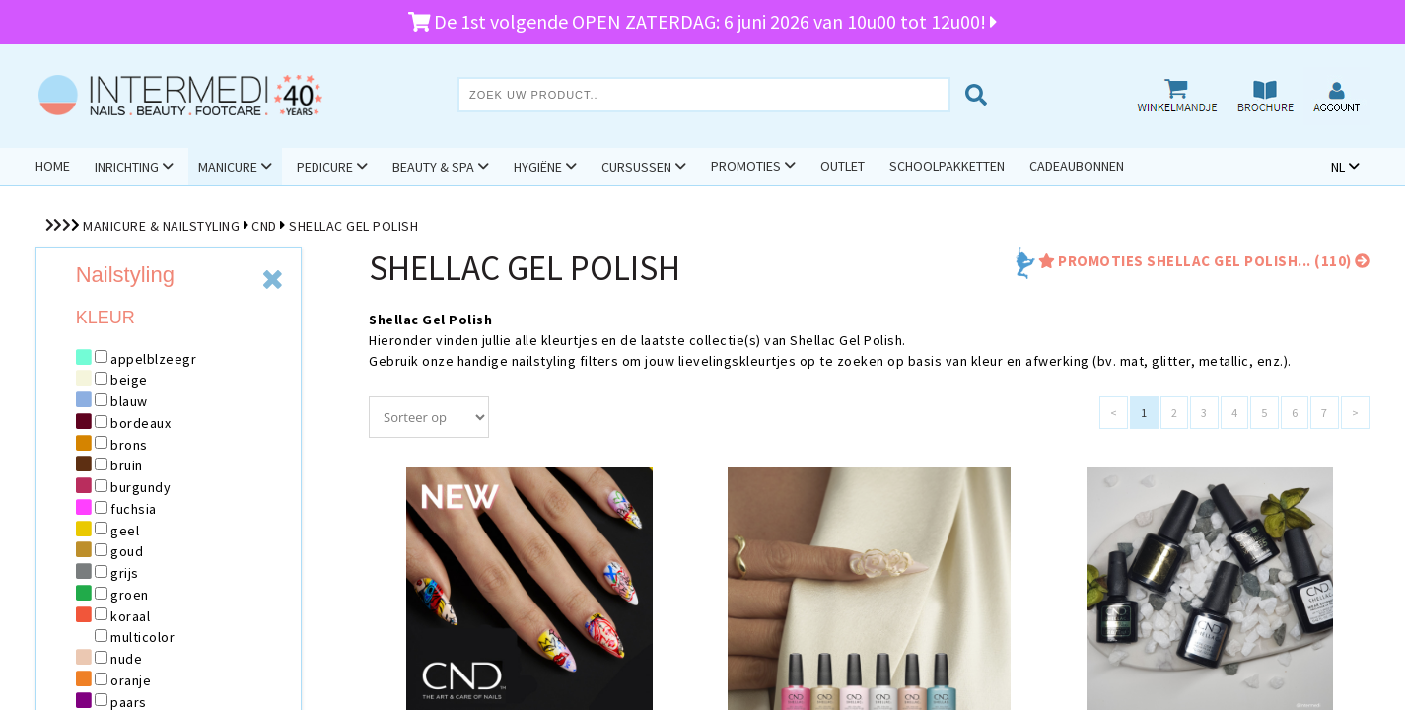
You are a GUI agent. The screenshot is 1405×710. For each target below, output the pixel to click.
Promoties (746, 166)
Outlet (842, 166)
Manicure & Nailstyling (161, 226)
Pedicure (325, 167)
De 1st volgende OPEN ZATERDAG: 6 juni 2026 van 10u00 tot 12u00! (703, 21)
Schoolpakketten (947, 166)
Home (52, 166)
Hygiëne (538, 167)
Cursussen (636, 167)
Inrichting (127, 167)
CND (264, 226)
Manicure (227, 167)
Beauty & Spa (433, 167)
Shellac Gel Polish (353, 226)
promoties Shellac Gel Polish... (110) (1202, 260)
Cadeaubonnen (1076, 166)
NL (1338, 167)
